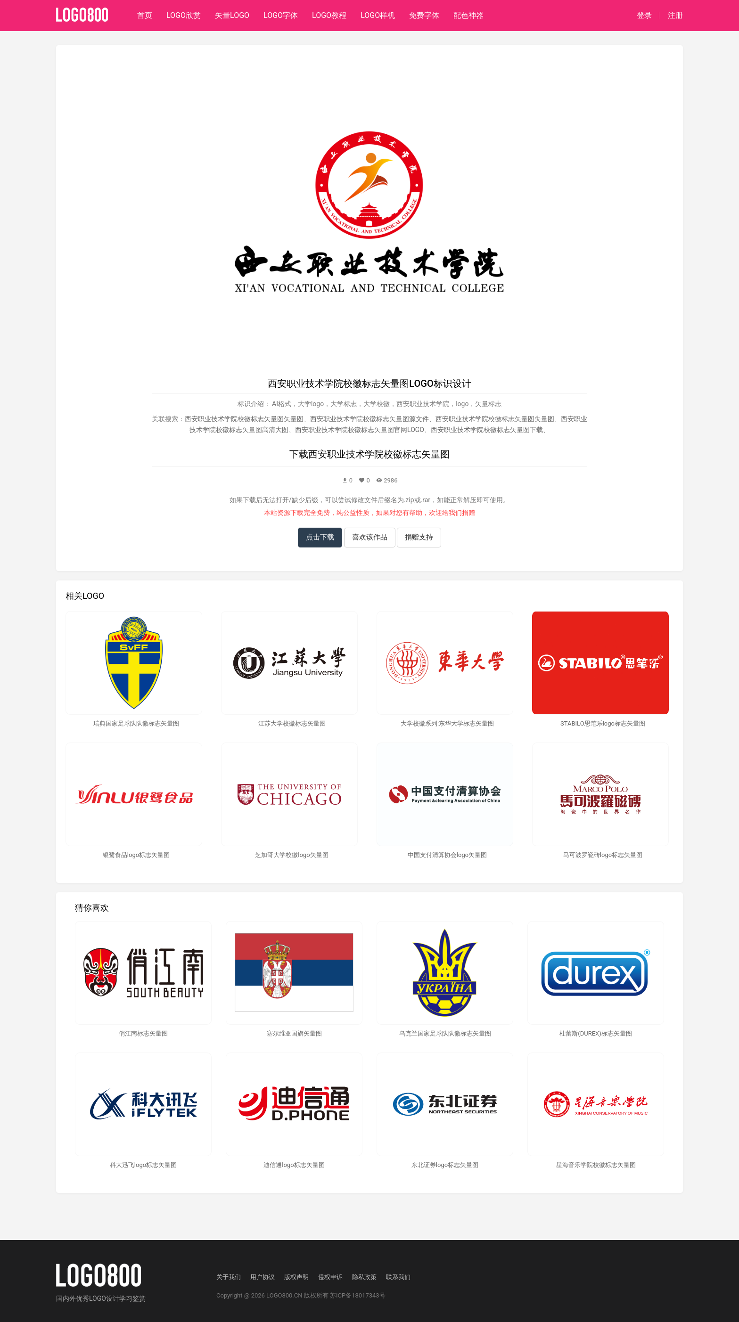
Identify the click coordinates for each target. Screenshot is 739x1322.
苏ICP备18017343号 (358, 1295)
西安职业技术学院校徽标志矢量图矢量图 (244, 419)
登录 (644, 15)
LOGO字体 (280, 15)
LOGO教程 (329, 15)
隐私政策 (364, 1277)
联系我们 (398, 1277)
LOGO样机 (378, 15)
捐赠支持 (419, 537)
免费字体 (424, 15)
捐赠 (468, 512)
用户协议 (262, 1277)
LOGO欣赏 (183, 15)
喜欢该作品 (369, 537)
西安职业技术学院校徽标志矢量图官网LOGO (359, 429)
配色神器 (468, 15)
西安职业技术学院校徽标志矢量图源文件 (369, 419)
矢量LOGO (232, 15)
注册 (675, 15)
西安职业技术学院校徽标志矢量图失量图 (494, 419)
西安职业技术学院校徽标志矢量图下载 (487, 429)
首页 (144, 15)
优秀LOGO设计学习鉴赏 (111, 1298)
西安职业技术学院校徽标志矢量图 (379, 454)
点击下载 (320, 537)
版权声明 (296, 1277)
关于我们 (228, 1277)
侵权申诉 (330, 1277)
